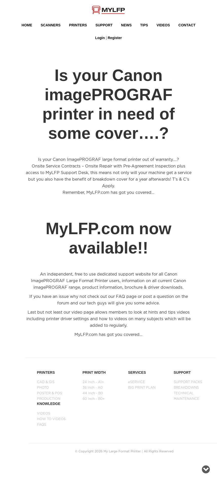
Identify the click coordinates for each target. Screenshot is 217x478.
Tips (144, 25)
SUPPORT (104, 25)
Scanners (51, 25)
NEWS (126, 25)
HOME (27, 25)
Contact (187, 25)
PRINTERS (78, 25)
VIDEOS (163, 25)
